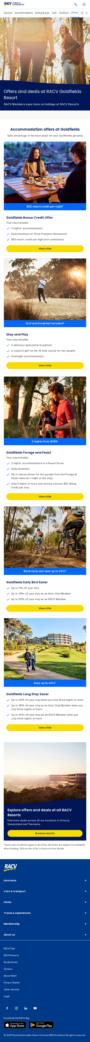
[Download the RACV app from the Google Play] (41, 1025)
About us (9, 934)
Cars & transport (15, 891)
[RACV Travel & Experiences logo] (14, 4)
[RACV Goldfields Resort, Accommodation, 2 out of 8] (24, 13)
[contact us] (76, 4)
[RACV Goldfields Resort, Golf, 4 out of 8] (54, 13)
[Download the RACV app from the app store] (15, 1025)
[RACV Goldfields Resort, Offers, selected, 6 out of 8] (75, 13)
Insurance (10, 880)
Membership (12, 924)
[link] (10, 868)
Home (7, 902)
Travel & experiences (17, 913)
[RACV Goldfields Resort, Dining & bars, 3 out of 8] (42, 13)
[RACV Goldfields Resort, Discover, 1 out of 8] (8, 13)
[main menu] (84, 4)
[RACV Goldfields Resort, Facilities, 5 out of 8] (64, 13)
